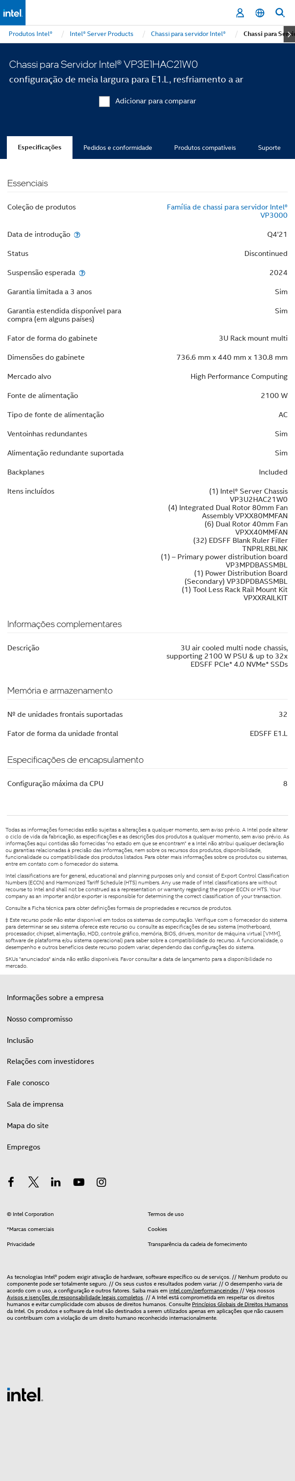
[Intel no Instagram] (101, 1183)
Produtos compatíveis (205, 147)
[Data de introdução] (77, 234)
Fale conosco (28, 1083)
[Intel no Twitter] (33, 1183)
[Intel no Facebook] (11, 1183)
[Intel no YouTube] (79, 1183)
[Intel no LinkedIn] (56, 1183)
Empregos (23, 1147)
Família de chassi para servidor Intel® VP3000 (227, 211)
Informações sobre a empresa (55, 997)
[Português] (260, 13)
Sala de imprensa (35, 1104)
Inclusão (20, 1040)
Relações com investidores (50, 1061)
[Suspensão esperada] (82, 272)
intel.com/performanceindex (203, 1290)
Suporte (269, 147)
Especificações (40, 147)
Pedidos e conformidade (117, 147)
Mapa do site (28, 1125)
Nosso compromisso (39, 1019)
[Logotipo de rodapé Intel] (25, 1394)
